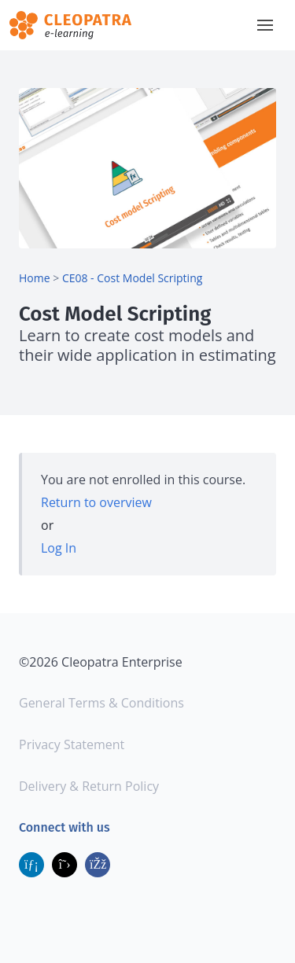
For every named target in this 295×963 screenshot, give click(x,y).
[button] (265, 25)
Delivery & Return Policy (89, 786)
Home (34, 277)
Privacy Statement (71, 744)
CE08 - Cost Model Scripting (132, 277)
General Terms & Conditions (101, 702)
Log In (58, 548)
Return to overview (96, 502)
